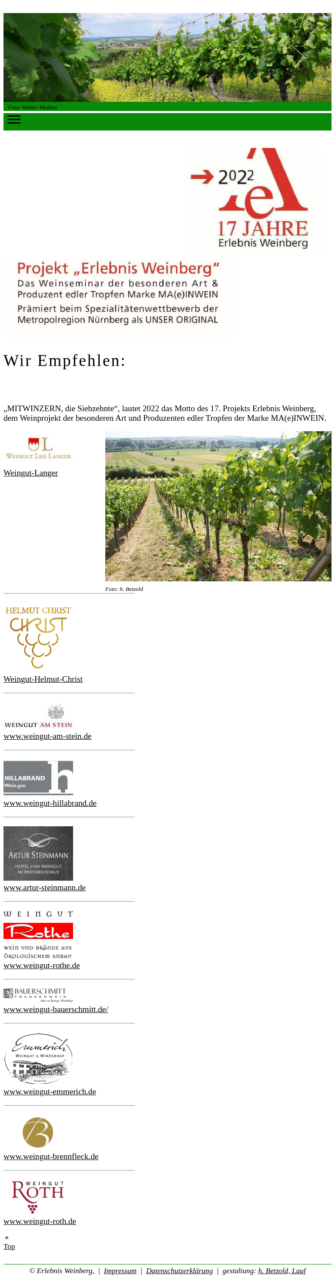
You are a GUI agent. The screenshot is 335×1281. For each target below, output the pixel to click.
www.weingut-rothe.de (41, 965)
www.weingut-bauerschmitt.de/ (55, 1009)
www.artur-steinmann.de (44, 887)
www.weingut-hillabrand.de (50, 803)
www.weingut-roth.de (39, 1221)
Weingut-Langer (30, 472)
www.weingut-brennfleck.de (50, 1156)
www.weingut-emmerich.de (49, 1091)
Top (9, 1243)
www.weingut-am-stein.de (47, 736)
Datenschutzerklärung (179, 1271)
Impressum (120, 1271)
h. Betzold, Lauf (281, 1271)
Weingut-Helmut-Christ (43, 679)
